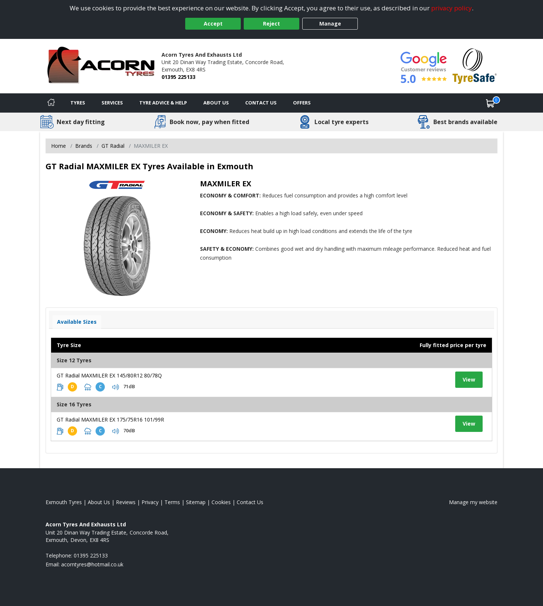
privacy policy (451, 8)
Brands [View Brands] (83, 145)
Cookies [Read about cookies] (221, 502)
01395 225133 (178, 76)
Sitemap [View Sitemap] (196, 502)
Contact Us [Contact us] (261, 102)
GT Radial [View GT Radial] (112, 145)
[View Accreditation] (474, 65)
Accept (213, 23)
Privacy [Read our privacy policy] (150, 502)
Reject (271, 23)
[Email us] (92, 564)
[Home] (51, 103)
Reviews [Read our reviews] (126, 502)
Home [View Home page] (58, 145)
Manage (330, 23)
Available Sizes (77, 321)
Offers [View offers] (302, 102)
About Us (216, 102)
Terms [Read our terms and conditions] (172, 502)
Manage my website (473, 502)
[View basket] (490, 103)
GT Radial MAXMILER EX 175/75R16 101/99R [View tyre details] (110, 419)
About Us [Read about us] (99, 502)
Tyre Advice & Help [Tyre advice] (163, 102)
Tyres (77, 102)
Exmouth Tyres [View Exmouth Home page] (64, 502)
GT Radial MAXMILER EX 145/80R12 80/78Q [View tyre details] (109, 375)
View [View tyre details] (469, 379)
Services (112, 102)
